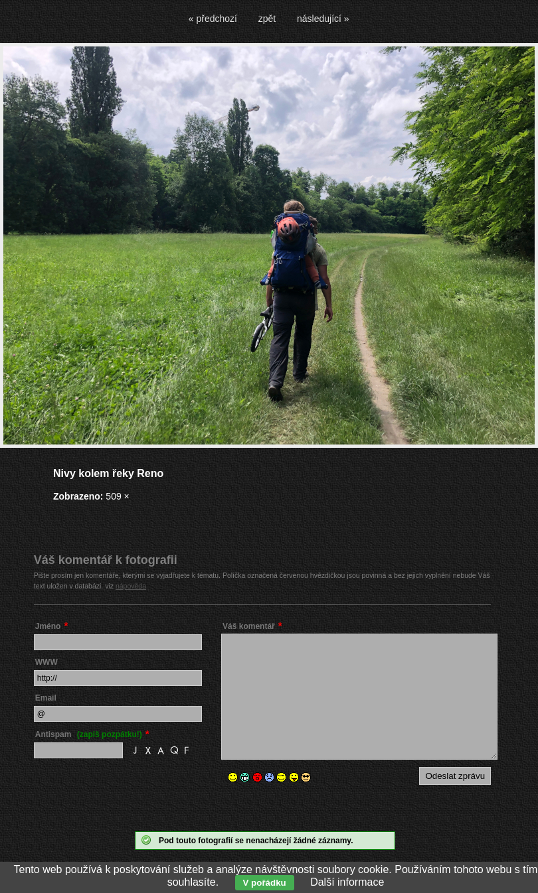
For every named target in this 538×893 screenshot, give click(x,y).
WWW (46, 662)
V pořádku (264, 883)
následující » (323, 18)
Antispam (88, 734)
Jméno (48, 626)
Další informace (347, 882)
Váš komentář (249, 626)
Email (45, 698)
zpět (267, 18)
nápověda (131, 586)
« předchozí (213, 18)
